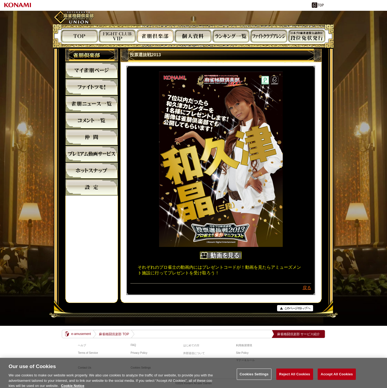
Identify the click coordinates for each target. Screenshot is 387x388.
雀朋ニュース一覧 (91, 103)
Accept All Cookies (337, 379)
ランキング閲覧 (231, 36)
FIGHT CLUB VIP (117, 36)
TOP (79, 36)
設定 (91, 187)
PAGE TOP (295, 308)
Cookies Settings (254, 379)
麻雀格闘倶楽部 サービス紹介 (298, 334)
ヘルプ (82, 345)
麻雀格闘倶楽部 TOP (114, 334)
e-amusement (81, 334)
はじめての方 (191, 345)
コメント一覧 (91, 120)
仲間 (91, 137)
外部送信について (194, 353)
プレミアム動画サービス (91, 153)
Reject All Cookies (294, 379)
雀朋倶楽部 (155, 36)
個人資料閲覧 (193, 36)
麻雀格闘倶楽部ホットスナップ (91, 170)
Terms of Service (88, 352)
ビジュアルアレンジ (269, 36)
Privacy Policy (139, 352)
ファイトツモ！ (91, 87)
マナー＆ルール (245, 360)
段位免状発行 (306, 36)
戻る (307, 287)
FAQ (133, 345)
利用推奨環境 (244, 345)
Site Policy (242, 352)
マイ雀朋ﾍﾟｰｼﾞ (91, 70)
